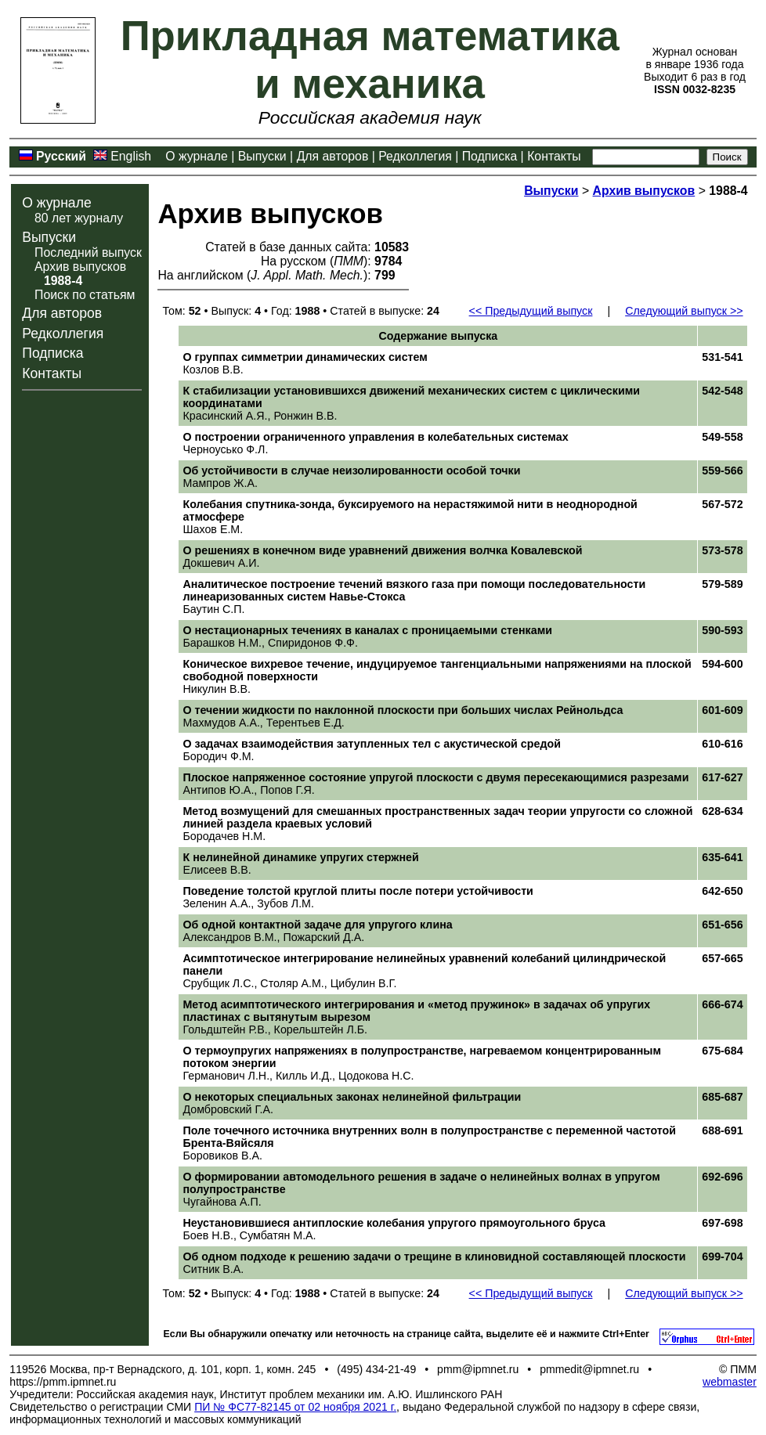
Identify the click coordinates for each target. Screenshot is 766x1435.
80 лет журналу (78, 218)
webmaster (730, 1382)
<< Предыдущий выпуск (531, 311)
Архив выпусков (80, 266)
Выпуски (262, 156)
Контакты (553, 156)
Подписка (489, 156)
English (130, 156)
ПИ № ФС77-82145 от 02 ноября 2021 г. (295, 1407)
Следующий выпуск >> (684, 311)
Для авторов (333, 156)
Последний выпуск (88, 252)
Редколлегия (415, 156)
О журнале (196, 156)
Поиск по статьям (84, 294)
